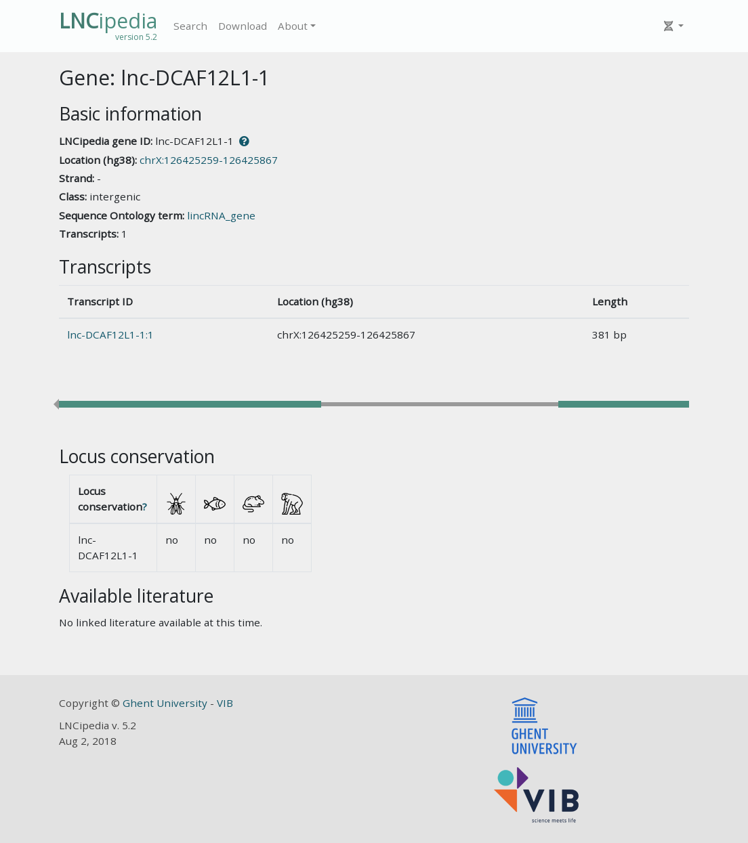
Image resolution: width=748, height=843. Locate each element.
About (293, 26)
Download (242, 26)
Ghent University (166, 703)
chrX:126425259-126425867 (209, 160)
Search (190, 26)
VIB (225, 703)
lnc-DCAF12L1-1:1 (110, 334)
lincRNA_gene (221, 215)
